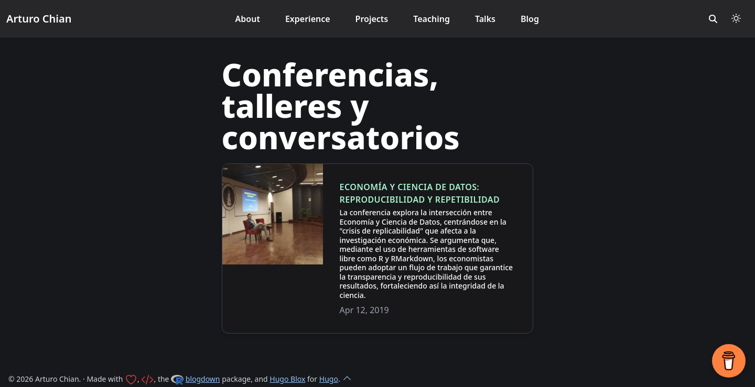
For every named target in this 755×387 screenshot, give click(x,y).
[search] (713, 19)
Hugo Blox (287, 379)
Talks (485, 19)
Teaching (431, 19)
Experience (307, 19)
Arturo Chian (38, 19)
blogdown (203, 379)
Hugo (328, 379)
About (247, 19)
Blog (530, 19)
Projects (372, 19)
